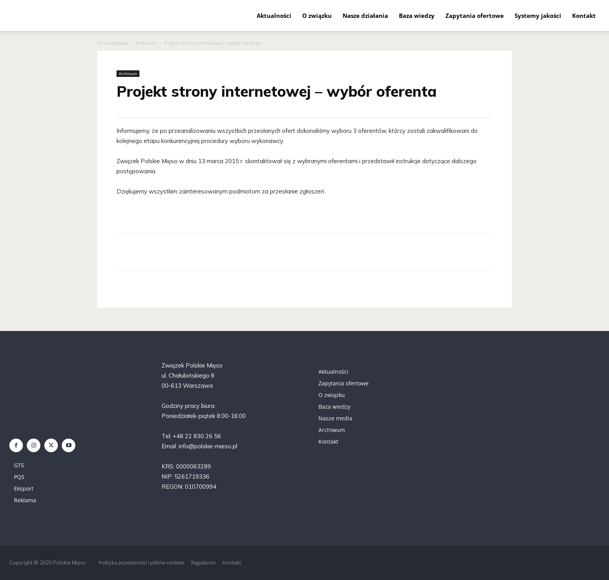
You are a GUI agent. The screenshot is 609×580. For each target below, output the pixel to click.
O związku (317, 15)
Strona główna (112, 43)
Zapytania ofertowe (474, 15)
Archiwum (146, 43)
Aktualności (274, 15)
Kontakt (584, 15)
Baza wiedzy (417, 15)
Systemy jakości (538, 15)
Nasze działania (365, 15)
